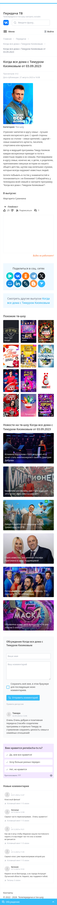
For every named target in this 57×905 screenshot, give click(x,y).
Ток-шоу (20, 126)
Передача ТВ (13, 13)
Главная (7, 38)
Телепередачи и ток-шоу (30, 897)
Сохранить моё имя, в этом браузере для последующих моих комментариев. (30, 687)
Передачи (21, 38)
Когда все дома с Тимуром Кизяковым (23, 43)
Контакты (8, 892)
